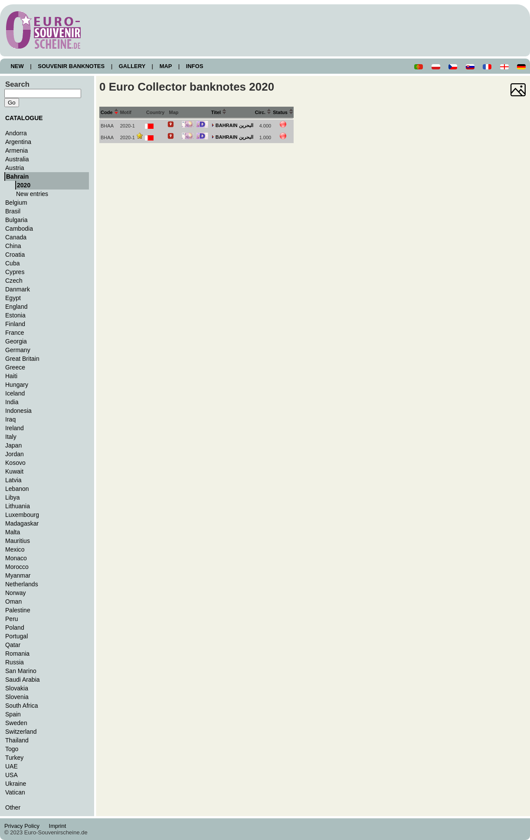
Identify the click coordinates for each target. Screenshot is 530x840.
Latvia (13, 480)
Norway (15, 592)
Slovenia (17, 696)
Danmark (17, 289)
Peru (11, 618)
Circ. (263, 112)
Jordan (14, 454)
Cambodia (19, 228)
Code (109, 112)
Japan (13, 445)
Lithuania (17, 506)
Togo (11, 748)
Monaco (16, 558)
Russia (14, 662)
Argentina (18, 141)
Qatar (12, 644)
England (16, 306)
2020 (23, 185)
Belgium (16, 202)
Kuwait (14, 471)
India (11, 402)
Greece (15, 367)
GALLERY (131, 66)
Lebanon (17, 488)
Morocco (17, 566)
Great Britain (22, 358)
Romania (17, 653)
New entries (32, 193)
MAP (165, 66)
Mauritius (17, 540)
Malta (12, 532)
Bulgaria (16, 219)
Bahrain (17, 176)
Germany (17, 349)
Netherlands (21, 584)
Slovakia (16, 688)
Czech (14, 280)
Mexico (14, 549)
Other (12, 807)
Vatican (15, 792)
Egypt (13, 297)
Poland (14, 627)
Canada (15, 237)
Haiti (11, 376)
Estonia (15, 315)
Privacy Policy (24, 826)
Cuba (12, 263)
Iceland (15, 393)
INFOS (194, 66)
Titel (219, 112)
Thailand (17, 740)
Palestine (17, 610)
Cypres (14, 271)
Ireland (14, 428)
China (13, 245)
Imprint (59, 826)
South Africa (21, 705)
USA (11, 774)
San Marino (20, 670)
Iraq (10, 419)
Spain (13, 714)
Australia (17, 159)
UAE (11, 766)
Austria (14, 167)
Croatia (15, 254)
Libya (12, 497)
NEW (17, 66)
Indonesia (18, 410)
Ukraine (15, 783)
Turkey (14, 757)
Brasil (12, 211)
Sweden (16, 722)
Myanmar (17, 575)
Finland (15, 323)
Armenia (16, 150)
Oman (13, 601)
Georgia (16, 341)
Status (283, 112)
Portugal (16, 636)
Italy (10, 436)
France (14, 332)
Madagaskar (22, 523)
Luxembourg (22, 514)
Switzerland (21, 731)
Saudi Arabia (22, 679)
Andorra (16, 133)
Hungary (16, 384)
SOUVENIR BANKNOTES (71, 66)
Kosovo (15, 462)
